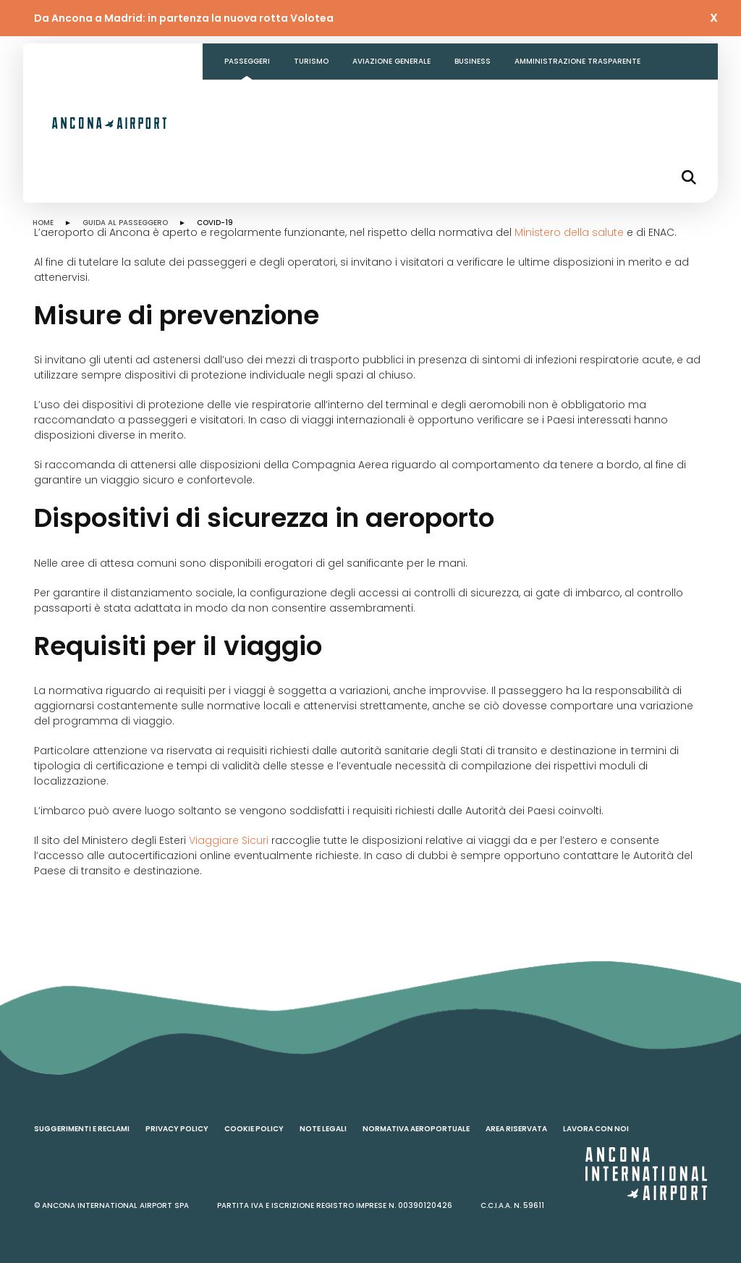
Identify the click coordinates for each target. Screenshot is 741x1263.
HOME (43, 222)
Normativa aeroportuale (416, 1128)
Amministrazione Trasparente (577, 61)
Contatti (244, 97)
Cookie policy (254, 1128)
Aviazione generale (391, 61)
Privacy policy (176, 1128)
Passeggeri (247, 61)
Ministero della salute (569, 232)
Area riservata (516, 1128)
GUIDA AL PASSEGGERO (125, 222)
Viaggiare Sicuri (228, 840)
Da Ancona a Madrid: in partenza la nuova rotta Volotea (184, 18)
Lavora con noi (596, 1128)
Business (472, 61)
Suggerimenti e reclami (82, 1128)
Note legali (323, 1128)
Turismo (311, 61)
